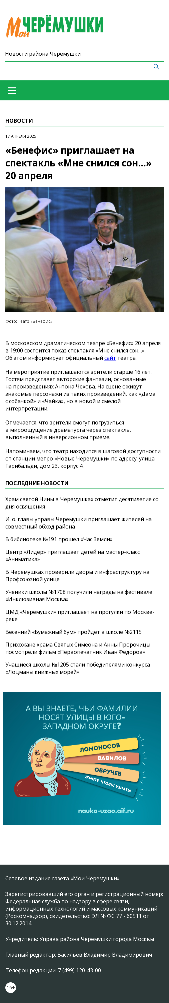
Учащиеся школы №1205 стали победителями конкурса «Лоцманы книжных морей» (77, 668)
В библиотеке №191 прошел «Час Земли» (59, 539)
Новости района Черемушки (43, 53)
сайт (110, 357)
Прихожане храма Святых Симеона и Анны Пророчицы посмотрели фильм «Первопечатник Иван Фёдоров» (77, 648)
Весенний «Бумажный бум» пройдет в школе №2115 (73, 632)
